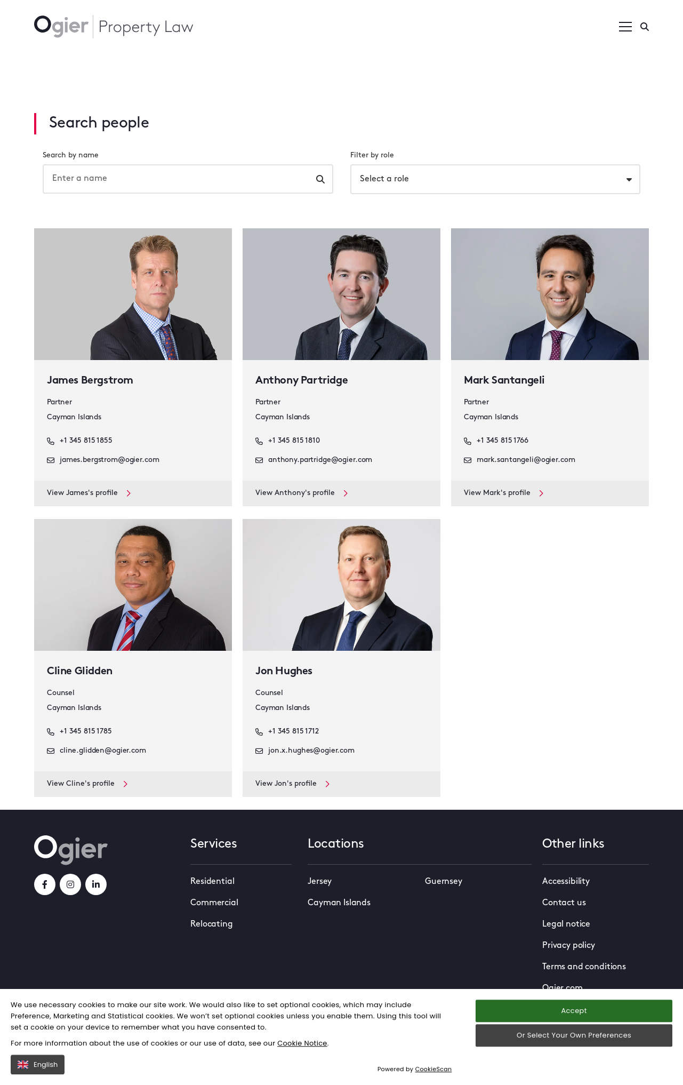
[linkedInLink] (96, 884)
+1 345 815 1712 (287, 732)
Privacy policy (568, 946)
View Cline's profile (87, 784)
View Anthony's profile (301, 493)
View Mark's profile (503, 493)
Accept (573, 1028)
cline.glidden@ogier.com (96, 751)
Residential (212, 881)
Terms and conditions (584, 967)
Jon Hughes (283, 671)
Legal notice (566, 924)
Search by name (71, 155)
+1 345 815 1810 (287, 441)
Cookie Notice (302, 1060)
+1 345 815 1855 (80, 441)
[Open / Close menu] (625, 26)
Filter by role (372, 155)
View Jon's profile (292, 784)
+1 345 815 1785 (79, 732)
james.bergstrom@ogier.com (103, 460)
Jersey (320, 881)
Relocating (211, 924)
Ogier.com (562, 988)
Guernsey (443, 881)
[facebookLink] (44, 884)
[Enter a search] (644, 26)
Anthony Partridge (301, 381)
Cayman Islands (339, 903)
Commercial (214, 903)
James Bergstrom (90, 381)
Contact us (563, 903)
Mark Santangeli (504, 381)
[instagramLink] (70, 884)
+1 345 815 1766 (496, 441)
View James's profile (89, 493)
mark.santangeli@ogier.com (519, 460)
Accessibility (566, 881)
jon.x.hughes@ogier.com (305, 751)
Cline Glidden (80, 671)
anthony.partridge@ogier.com (313, 460)
